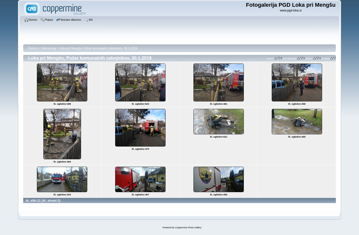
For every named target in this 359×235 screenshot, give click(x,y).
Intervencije (48, 48)
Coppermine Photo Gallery (188, 227)
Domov (33, 48)
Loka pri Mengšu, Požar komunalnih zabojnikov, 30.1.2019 (98, 48)
